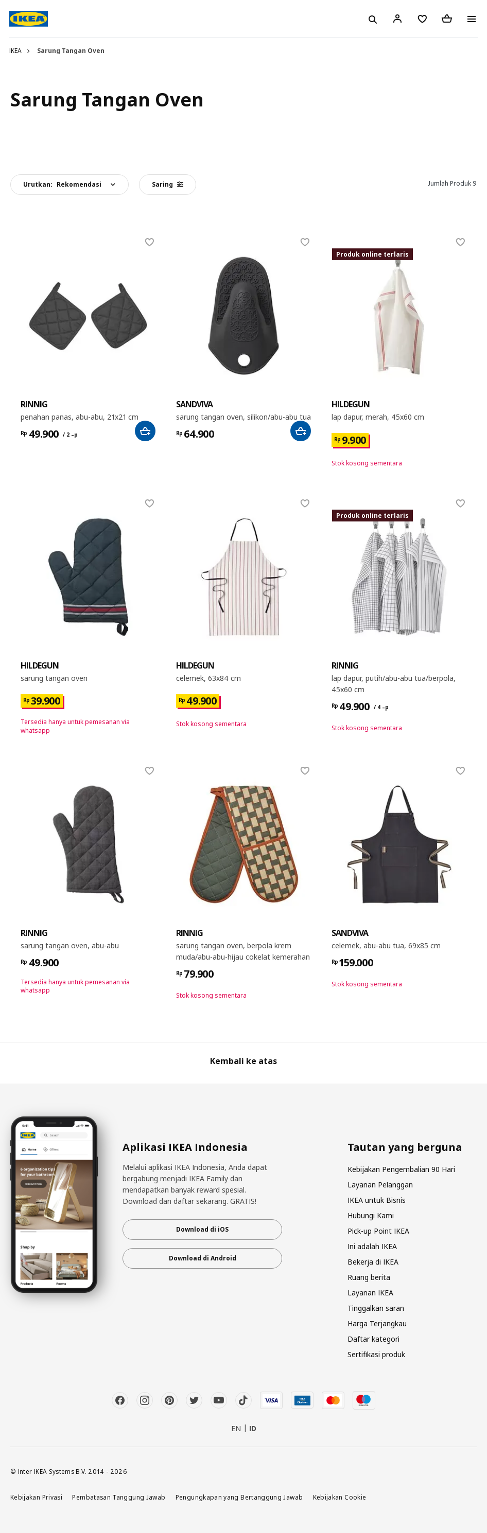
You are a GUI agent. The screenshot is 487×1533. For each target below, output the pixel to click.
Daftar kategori (373, 1339)
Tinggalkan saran (375, 1308)
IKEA (15, 50)
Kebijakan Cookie (340, 1497)
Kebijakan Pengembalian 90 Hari (401, 1169)
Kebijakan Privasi (36, 1497)
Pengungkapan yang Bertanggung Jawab (239, 1497)
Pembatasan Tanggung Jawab (118, 1497)
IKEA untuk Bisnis (376, 1200)
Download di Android (202, 1258)
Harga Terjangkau (377, 1323)
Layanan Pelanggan (380, 1184)
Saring (167, 184)
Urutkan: (62, 184)
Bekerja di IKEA (372, 1262)
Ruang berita (368, 1277)
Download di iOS (202, 1229)
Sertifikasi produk (376, 1354)
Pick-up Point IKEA (378, 1231)
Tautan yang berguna (404, 1147)
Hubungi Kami (370, 1215)
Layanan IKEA (370, 1292)
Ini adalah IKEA (372, 1246)
